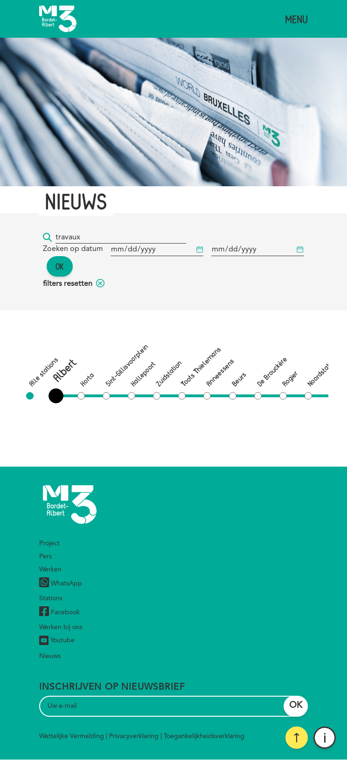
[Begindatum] (157, 250)
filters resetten (73, 284)
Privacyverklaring (134, 736)
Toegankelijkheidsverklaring (204, 736)
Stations (50, 598)
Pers (45, 556)
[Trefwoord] (121, 238)
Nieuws (50, 656)
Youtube (57, 640)
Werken (50, 569)
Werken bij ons (61, 627)
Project (49, 543)
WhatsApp (60, 584)
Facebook (59, 612)
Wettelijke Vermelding (71, 736)
